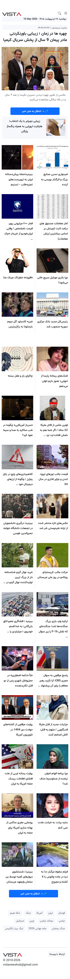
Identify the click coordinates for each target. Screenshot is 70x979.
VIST (11, 13)
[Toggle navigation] (66, 13)
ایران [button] (50, 913)
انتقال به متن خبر (35, 111)
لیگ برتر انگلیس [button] (14, 928)
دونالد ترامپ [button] (46, 921)
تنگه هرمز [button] (15, 913)
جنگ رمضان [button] (58, 928)
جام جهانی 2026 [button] (37, 928)
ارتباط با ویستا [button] (57, 954)
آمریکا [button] (39, 913)
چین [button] (31, 921)
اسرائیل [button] (20, 921)
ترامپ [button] (62, 921)
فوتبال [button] (61, 913)
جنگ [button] (28, 913)
